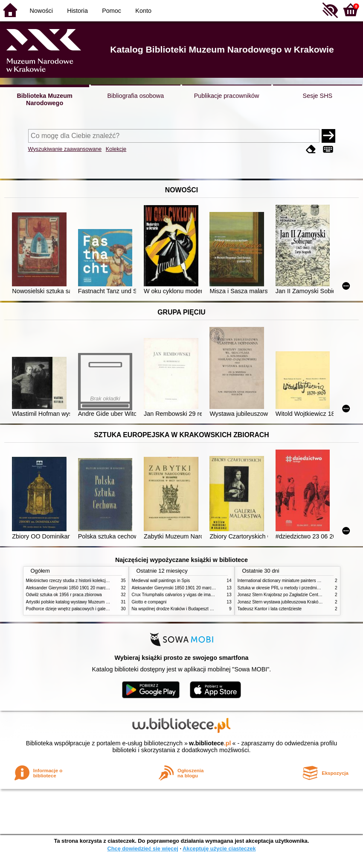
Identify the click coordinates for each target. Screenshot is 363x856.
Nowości (41, 10)
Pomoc (111, 10)
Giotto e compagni (149, 602)
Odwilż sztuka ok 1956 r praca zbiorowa (64, 594)
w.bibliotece (210, 743)
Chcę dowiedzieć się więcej (142, 848)
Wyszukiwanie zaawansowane (65, 149)
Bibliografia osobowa (135, 95)
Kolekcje (116, 149)
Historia (77, 10)
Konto (143, 10)
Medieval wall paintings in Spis (161, 580)
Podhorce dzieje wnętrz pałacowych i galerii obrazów (76, 608)
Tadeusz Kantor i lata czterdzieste (270, 608)
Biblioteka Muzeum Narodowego (44, 99)
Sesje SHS (318, 95)
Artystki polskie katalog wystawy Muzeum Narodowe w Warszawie (89, 602)
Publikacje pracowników (226, 95)
